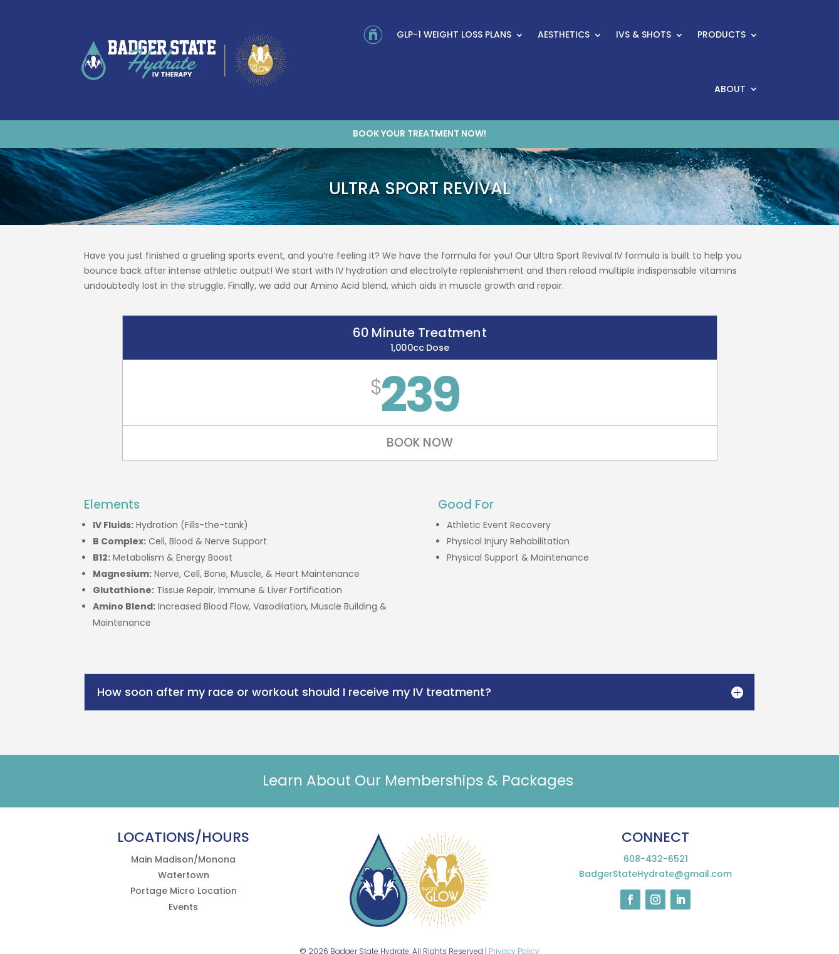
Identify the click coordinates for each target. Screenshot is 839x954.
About (730, 89)
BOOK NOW (419, 443)
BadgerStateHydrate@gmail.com (655, 874)
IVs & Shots (643, 34)
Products (721, 34)
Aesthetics (564, 34)
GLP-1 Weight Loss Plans (454, 34)
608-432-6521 (655, 859)
